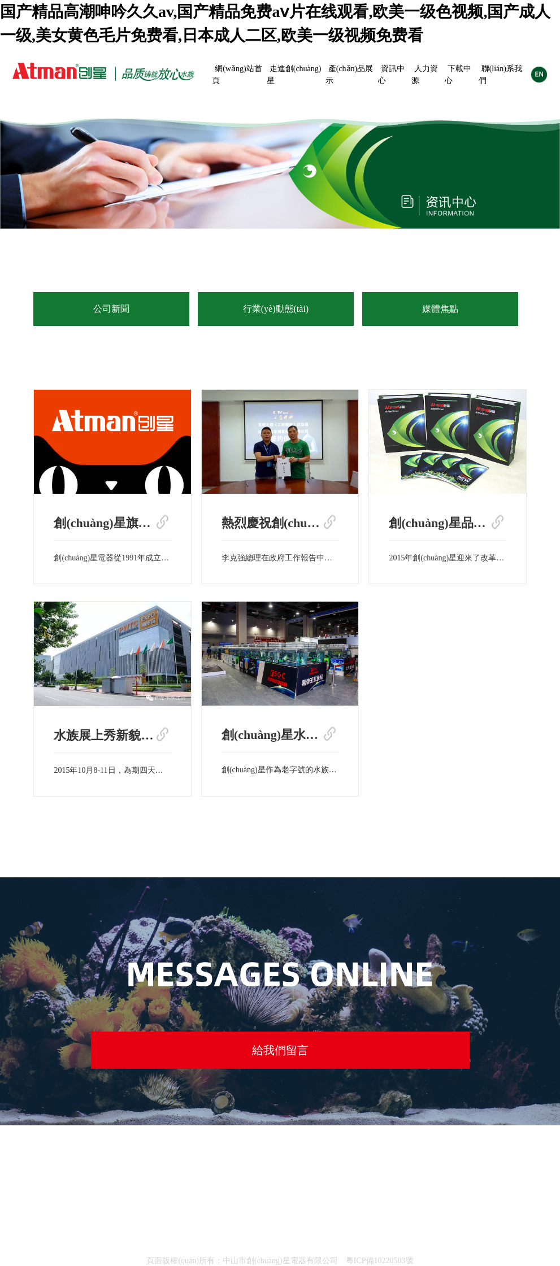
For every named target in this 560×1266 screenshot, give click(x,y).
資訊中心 (391, 74)
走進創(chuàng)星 (294, 74)
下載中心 (458, 74)
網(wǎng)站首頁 (237, 74)
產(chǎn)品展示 (349, 74)
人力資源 (424, 74)
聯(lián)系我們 (500, 74)
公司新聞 (111, 309)
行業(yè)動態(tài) (276, 309)
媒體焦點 (440, 309)
